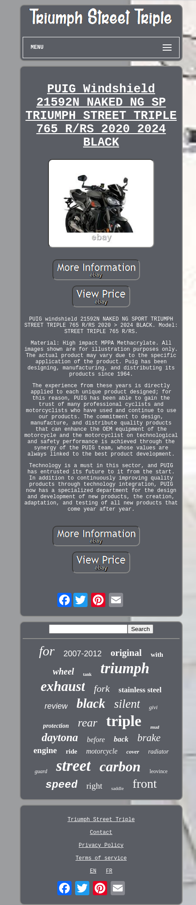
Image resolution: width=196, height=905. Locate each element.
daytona (60, 737)
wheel (63, 671)
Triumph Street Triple (101, 820)
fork (101, 688)
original (126, 652)
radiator (158, 751)
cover (132, 751)
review (56, 706)
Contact (101, 833)
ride (71, 751)
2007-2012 (83, 653)
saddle (117, 788)
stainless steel (140, 690)
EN (93, 871)
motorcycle (101, 751)
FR (109, 871)
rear (87, 722)
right (94, 785)
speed (61, 785)
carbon (120, 766)
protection (56, 725)
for (47, 650)
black (90, 703)
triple (123, 721)
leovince (158, 771)
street (73, 765)
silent (127, 704)
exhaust (62, 686)
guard (41, 771)
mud (154, 727)
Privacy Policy (101, 845)
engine (45, 750)
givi (153, 707)
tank (87, 674)
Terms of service (101, 858)
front (144, 783)
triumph (124, 668)
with (157, 654)
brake (148, 737)
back (121, 739)
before (96, 739)
